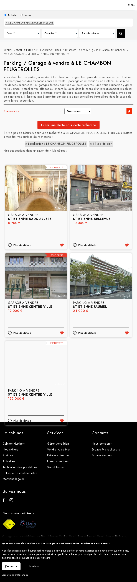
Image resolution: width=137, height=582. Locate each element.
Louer (26, 15)
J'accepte (11, 566)
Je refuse (34, 566)
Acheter (11, 15)
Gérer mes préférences (15, 575)
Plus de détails (22, 281)
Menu (131, 5)
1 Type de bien (102, 144)
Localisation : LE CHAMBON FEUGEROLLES (57, 144)
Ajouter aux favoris (62, 281)
